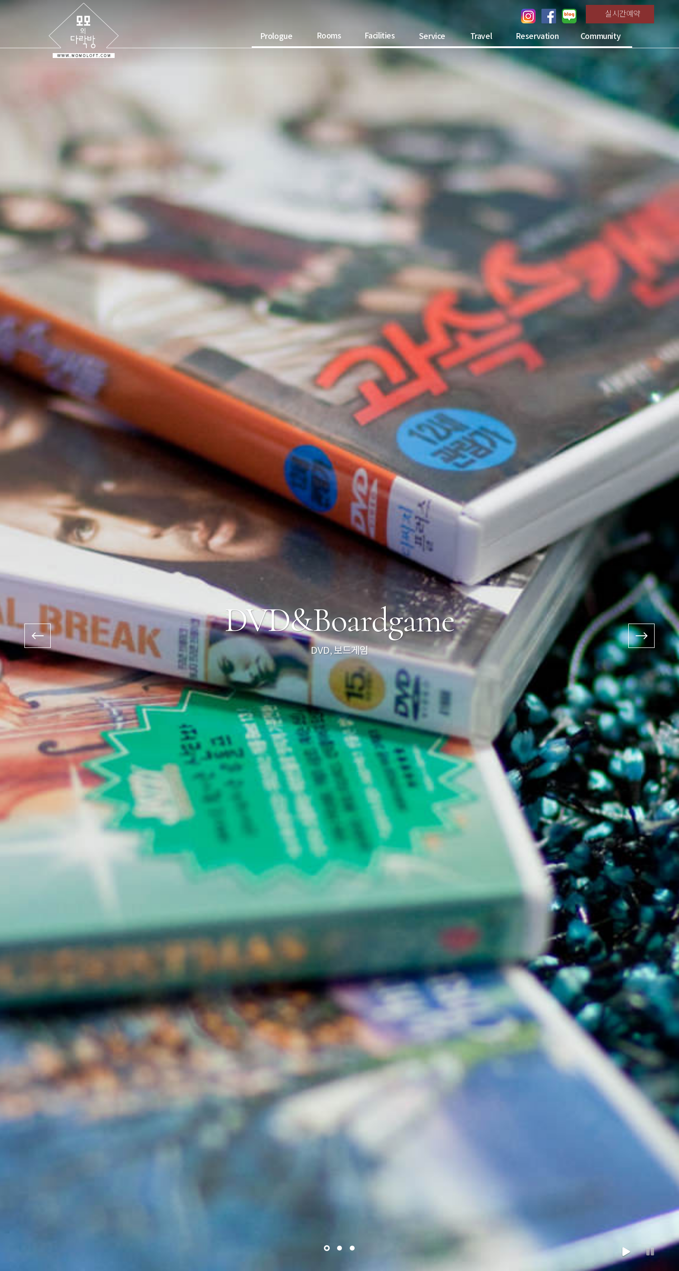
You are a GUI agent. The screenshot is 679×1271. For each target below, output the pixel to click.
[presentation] (37, 636)
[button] (327, 1248)
